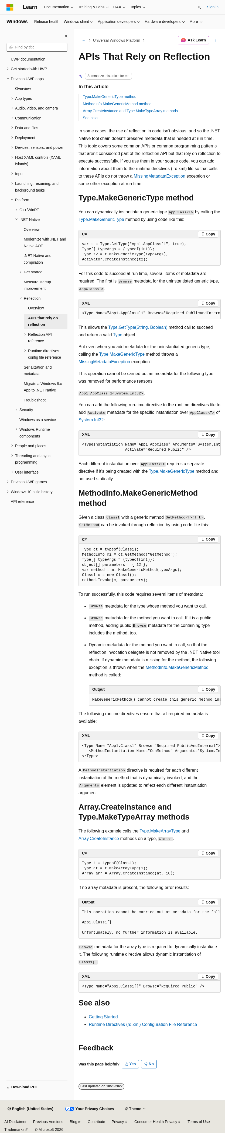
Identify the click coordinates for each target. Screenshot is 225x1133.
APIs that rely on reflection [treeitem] (43, 321)
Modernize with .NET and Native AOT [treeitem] (45, 242)
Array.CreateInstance (99, 838)
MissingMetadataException (159, 176)
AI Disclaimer (15, 1122)
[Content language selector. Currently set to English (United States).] (30, 1109)
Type (117, 335)
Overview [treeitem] (23, 88)
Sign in (213, 7)
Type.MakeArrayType (160, 831)
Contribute (96, 1122)
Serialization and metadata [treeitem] (38, 370)
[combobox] (36, 47)
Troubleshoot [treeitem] (35, 400)
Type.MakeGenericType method (109, 96)
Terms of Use (199, 1122)
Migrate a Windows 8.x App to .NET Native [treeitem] (43, 387)
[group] (150, 313)
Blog (73, 1122)
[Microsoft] (9, 7)
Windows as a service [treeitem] (37, 420)
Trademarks (14, 1129)
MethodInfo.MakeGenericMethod (177, 667)
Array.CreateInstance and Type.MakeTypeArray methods (130, 111)
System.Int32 (91, 420)
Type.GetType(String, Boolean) (138, 327)
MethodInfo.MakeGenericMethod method (117, 104)
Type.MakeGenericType (101, 219)
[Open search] (199, 7)
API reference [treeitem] (22, 501)
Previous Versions (48, 1122)
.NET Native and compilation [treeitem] (37, 258)
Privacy (118, 1122)
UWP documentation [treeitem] (28, 59)
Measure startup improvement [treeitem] (37, 285)
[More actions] (216, 40)
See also (90, 118)
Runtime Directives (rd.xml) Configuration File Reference (143, 1024)
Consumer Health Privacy (155, 1122)
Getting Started (103, 1017)
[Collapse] (66, 36)
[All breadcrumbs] (83, 40)
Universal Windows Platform (116, 40)
